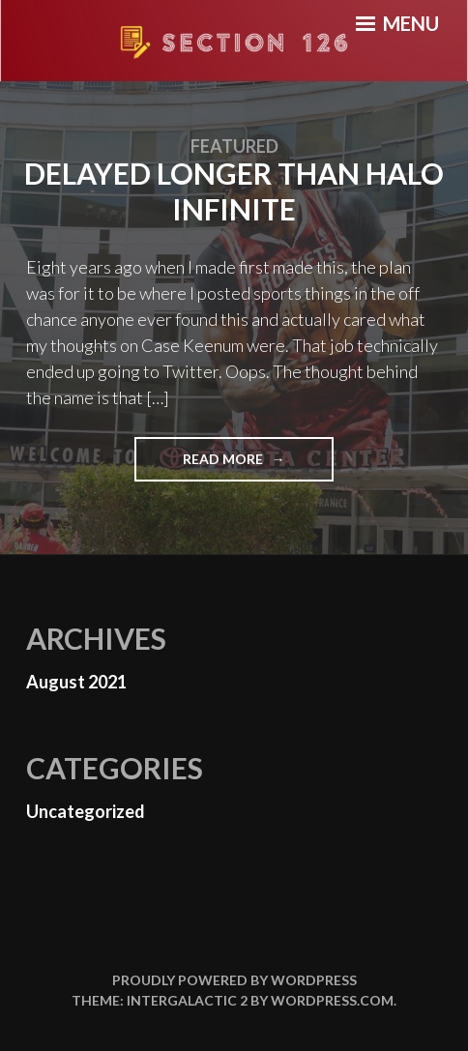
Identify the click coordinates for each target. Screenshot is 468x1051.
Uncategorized (85, 811)
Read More (254, 465)
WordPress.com (332, 1000)
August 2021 (76, 681)
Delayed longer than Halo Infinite (234, 191)
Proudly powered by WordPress (234, 980)
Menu (397, 23)
